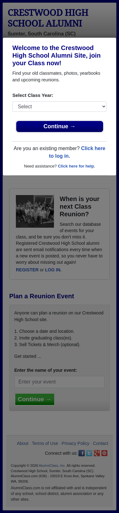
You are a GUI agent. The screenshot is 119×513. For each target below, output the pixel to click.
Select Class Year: (32, 95)
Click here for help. (76, 166)
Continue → (59, 126)
